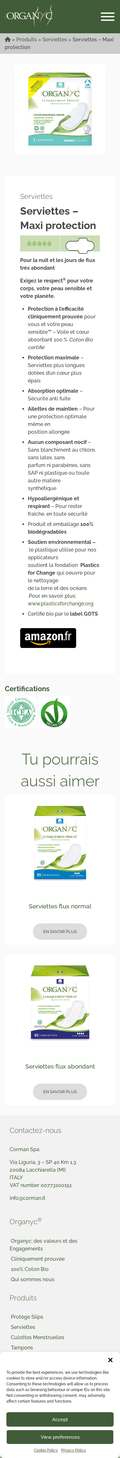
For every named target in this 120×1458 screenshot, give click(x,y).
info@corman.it (27, 1198)
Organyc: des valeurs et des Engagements (43, 1245)
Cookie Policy (46, 1450)
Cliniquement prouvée (38, 1259)
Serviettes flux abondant (60, 1066)
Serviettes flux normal (60, 906)
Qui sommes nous (32, 1279)
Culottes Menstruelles (37, 1337)
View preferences (60, 1437)
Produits (26, 40)
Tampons (22, 1348)
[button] (110, 1360)
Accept (60, 1419)
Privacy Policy (73, 1450)
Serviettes (55, 40)
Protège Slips (27, 1317)
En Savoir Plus (60, 931)
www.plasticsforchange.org (60, 604)
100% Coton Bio (30, 1269)
